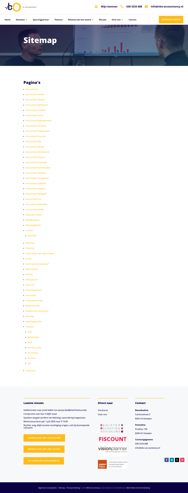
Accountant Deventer (36, 125)
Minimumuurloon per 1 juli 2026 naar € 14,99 (46, 421)
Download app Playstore (44, 438)
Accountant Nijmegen (36, 193)
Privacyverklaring (34, 300)
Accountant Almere (35, 99)
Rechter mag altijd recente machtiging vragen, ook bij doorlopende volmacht (56, 426)
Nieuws (102, 20)
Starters (32, 358)
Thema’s (58, 20)
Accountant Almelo (35, 94)
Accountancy (32, 89)
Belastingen (33, 337)
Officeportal (31, 279)
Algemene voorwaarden (47, 488)
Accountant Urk (33, 199)
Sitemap (30, 316)
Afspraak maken (171, 19)
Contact (132, 20)
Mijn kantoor (109, 6)
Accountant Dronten (36, 136)
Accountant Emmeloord (37, 152)
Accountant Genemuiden (38, 167)
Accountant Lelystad (36, 183)
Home (7, 20)
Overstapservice (34, 290)
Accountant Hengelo (36, 172)
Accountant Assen (34, 115)
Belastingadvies (33, 225)
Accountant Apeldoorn (37, 104)
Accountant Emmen (35, 157)
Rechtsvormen (33, 305)
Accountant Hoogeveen (37, 178)
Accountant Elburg (35, 146)
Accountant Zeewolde (36, 204)
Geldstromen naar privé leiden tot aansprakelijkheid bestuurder (55, 410)
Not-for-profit (34, 347)
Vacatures (31, 370)
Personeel (31, 295)
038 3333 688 (134, 6)
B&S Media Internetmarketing (138, 488)
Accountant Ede (33, 141)
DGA (30, 342)
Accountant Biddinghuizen (39, 120)
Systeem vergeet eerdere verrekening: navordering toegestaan (54, 417)
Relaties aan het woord (79, 20)
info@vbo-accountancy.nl (167, 6)
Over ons (116, 20)
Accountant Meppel (35, 188)
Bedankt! (32, 235)
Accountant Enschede (36, 162)
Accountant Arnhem (35, 110)
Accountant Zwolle (35, 209)
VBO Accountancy (93, 488)
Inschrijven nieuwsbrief (37, 263)
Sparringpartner (41, 20)
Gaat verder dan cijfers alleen (40, 253)
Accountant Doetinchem (38, 131)
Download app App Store (44, 449)
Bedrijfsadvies (32, 220)
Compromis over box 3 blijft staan (40, 413)
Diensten (20, 20)
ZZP (29, 363)
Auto (30, 331)
